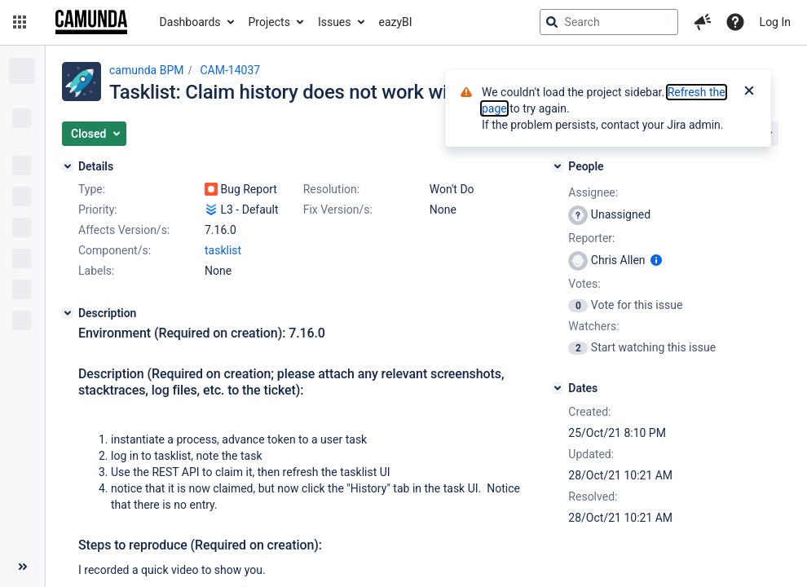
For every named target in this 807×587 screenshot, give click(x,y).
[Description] (67, 313)
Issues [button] (334, 22)
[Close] (749, 92)
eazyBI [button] (395, 22)
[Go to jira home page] (91, 22)
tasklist (223, 250)
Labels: (96, 270)
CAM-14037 (230, 70)
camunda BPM (146, 70)
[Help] (735, 22)
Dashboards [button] (190, 22)
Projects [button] (269, 22)
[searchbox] (609, 22)
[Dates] (557, 388)
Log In (775, 22)
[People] (557, 166)
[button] (19, 22)
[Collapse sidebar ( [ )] (22, 566)
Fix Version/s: (338, 209)
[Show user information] (656, 260)
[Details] (67, 166)
